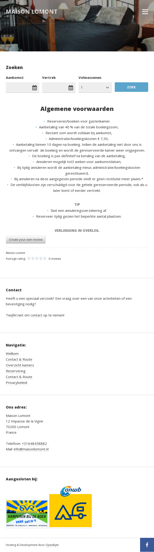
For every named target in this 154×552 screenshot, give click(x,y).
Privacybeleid (16, 382)
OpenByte (52, 545)
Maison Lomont (31, 11)
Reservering (16, 371)
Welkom (12, 353)
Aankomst (15, 77)
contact (36, 315)
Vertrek (49, 77)
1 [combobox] (82, 87)
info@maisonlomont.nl (31, 449)
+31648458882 (34, 443)
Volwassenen (90, 77)
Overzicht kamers (20, 365)
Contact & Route (19, 359)
